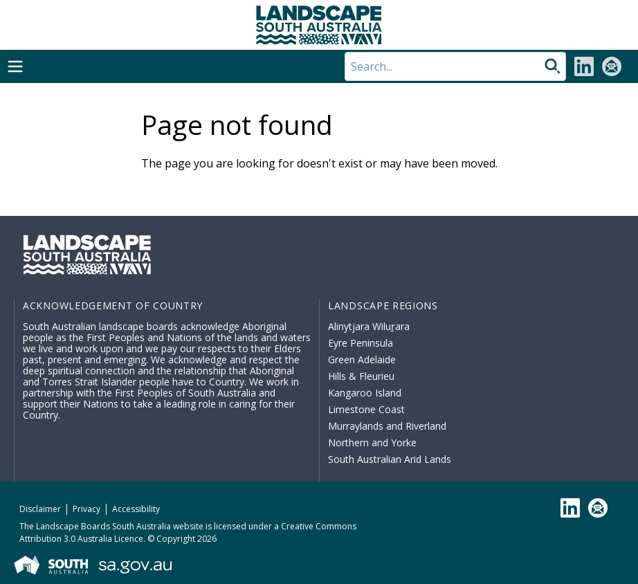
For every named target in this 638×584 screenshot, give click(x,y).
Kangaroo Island (364, 392)
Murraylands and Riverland (387, 425)
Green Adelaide (362, 359)
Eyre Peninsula (360, 342)
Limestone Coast (366, 409)
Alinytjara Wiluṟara (369, 326)
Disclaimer (40, 509)
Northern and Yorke (372, 442)
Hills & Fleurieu (361, 376)
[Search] (455, 66)
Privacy (86, 509)
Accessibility (136, 509)
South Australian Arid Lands (389, 459)
